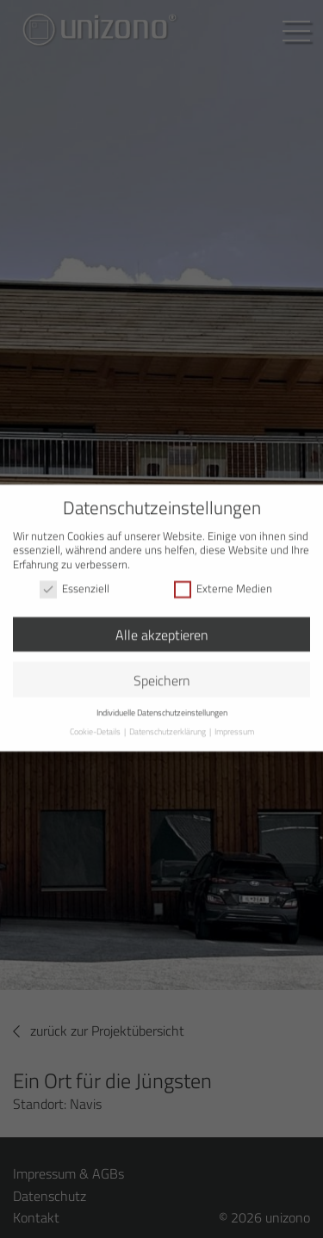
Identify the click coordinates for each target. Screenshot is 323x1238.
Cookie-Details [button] (96, 722)
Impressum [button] (234, 722)
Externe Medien (223, 581)
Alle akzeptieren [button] (161, 626)
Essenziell (74, 581)
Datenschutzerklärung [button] (168, 722)
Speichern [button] (162, 671)
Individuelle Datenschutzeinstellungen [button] (161, 704)
